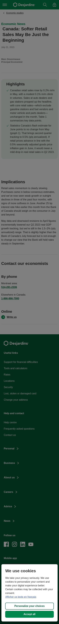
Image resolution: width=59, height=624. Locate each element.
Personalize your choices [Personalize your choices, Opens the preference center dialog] (29, 606)
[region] (29, 592)
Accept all (30, 614)
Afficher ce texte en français (20, 597)
